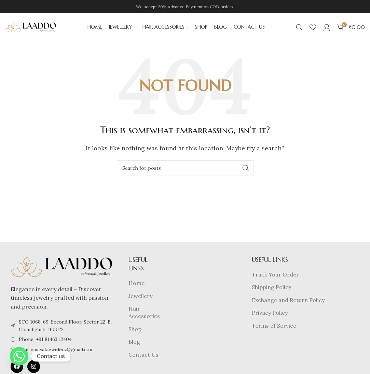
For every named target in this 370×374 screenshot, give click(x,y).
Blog (134, 345)
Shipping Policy (271, 290)
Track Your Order (275, 277)
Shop (134, 332)
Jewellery (140, 299)
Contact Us (143, 357)
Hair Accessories (144, 316)
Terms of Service (274, 328)
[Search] (299, 29)
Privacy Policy (270, 316)
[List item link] (62, 342)
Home (136, 286)
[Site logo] (30, 28)
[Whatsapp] (19, 356)
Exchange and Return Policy (288, 303)
